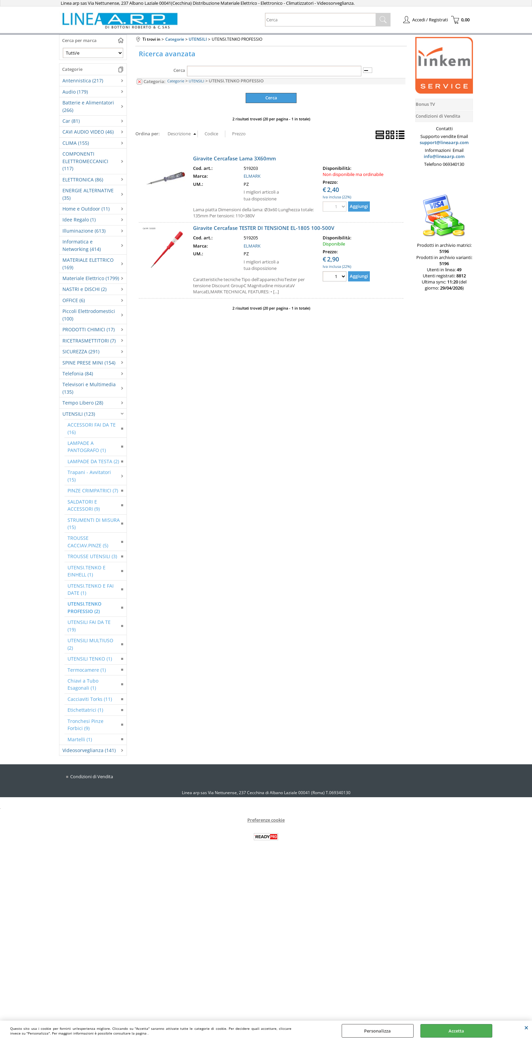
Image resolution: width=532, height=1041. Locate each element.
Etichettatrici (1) (85, 710)
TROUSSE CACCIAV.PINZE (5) (88, 541)
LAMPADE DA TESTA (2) (93, 461)
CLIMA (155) (75, 143)
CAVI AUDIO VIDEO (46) (88, 132)
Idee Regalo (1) (79, 219)
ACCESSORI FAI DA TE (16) (92, 428)
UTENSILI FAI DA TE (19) (89, 625)
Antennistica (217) (82, 80)
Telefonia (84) (77, 373)
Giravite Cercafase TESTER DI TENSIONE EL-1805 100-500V (263, 227)
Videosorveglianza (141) (89, 750)
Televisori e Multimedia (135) (89, 388)
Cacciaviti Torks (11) (90, 699)
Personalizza (377, 1031)
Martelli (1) (80, 739)
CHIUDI (526, 1027)
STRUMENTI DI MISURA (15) (94, 523)
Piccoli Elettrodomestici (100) (88, 314)
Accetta (456, 1031)
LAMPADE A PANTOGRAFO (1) (87, 446)
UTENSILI (196, 80)
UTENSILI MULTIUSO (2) (90, 644)
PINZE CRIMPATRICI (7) (93, 490)
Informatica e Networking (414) (81, 245)
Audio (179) (75, 92)
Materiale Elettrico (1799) (90, 278)
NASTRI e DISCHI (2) (84, 289)
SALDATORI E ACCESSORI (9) (84, 505)
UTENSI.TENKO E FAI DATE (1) (91, 589)
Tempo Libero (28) (82, 402)
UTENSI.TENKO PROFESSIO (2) (84, 607)
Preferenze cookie (266, 820)
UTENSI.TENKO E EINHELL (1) (87, 571)
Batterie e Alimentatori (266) (88, 106)
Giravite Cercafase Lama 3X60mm (234, 158)
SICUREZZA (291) (80, 351)
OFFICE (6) (73, 300)
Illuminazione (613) (84, 231)
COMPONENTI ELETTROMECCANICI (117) (85, 161)
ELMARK (252, 176)
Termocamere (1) (87, 670)
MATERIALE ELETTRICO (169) (88, 263)
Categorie (175, 80)
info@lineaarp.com (444, 156)
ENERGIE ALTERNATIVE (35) (88, 194)
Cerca (179, 70)
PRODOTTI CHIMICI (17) (88, 329)
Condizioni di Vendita (91, 776)
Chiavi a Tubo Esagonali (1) (83, 684)
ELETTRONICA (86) (82, 179)
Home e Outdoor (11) (86, 208)
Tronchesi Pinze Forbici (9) (85, 724)
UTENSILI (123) (78, 414)
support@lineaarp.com (444, 142)
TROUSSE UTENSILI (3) (92, 556)
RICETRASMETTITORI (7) (89, 340)
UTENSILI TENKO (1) (90, 658)
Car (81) (71, 121)
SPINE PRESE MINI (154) (88, 362)
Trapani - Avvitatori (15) (89, 476)
